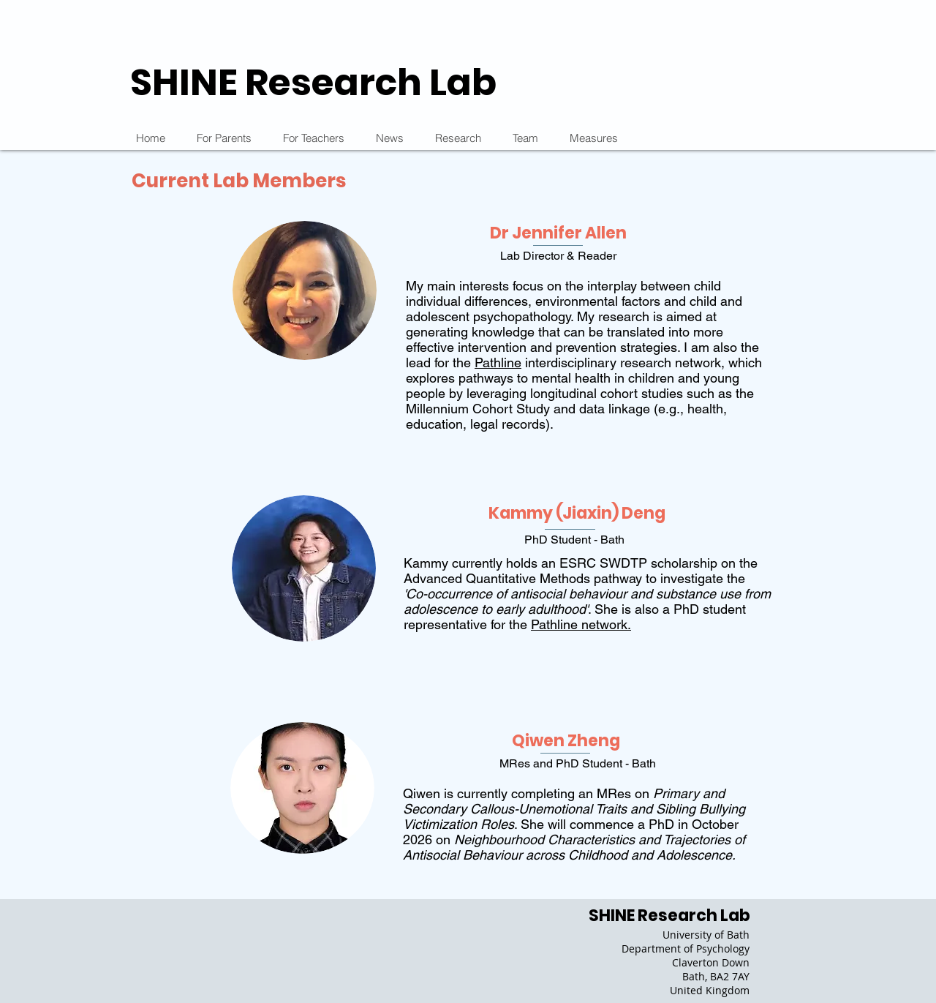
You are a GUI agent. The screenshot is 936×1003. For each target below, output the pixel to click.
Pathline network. (581, 624)
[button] (458, 138)
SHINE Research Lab (313, 82)
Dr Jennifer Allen (558, 233)
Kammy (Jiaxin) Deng (576, 513)
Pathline (498, 362)
